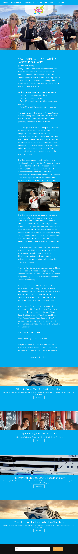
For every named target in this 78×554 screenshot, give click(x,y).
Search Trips (42, 2)
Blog (52, 2)
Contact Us (61, 2)
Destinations (29, 2)
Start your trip (59, 549)
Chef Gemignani (49, 247)
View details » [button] (39, 397)
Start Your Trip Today (39, 357)
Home (5, 2)
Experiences (16, 2)
